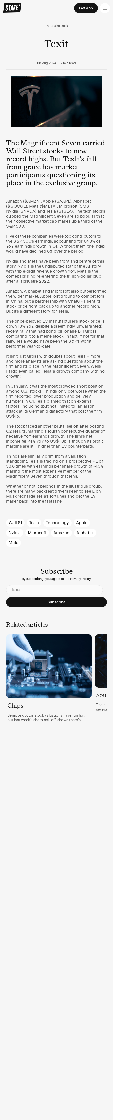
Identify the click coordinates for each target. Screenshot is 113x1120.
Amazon (61, 532)
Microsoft (37, 532)
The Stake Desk (56, 26)
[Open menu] (105, 8)
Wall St (15, 522)
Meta (13, 542)
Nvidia (15, 532)
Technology (57, 522)
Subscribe (56, 602)
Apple (81, 522)
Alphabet (85, 532)
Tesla (34, 522)
